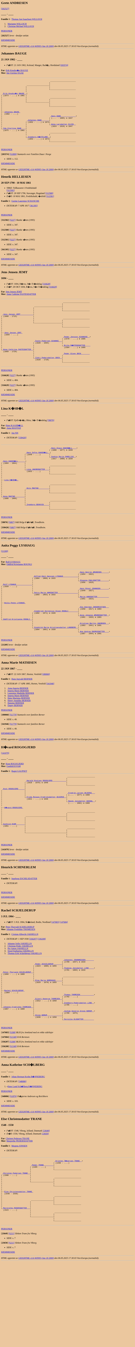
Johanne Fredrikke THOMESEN (21, 989)
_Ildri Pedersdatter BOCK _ (48, 380)
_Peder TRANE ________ (42, 1238)
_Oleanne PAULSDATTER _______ (94, 617)
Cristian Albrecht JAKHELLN (24, 994)
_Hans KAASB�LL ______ (14, 487)
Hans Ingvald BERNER (21, 727)
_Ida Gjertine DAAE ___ (14, 137)
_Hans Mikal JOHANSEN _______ (94, 627)
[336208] (42, 999)
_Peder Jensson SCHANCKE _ (76, 356)
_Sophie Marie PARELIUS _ (63, 482)
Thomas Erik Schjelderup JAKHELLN (25, 1013)
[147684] (64, 982)
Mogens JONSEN (19, 1219)
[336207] (33, 999)
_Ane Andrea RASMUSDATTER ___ (94, 679)
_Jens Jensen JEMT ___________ (17, 329)
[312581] (50, 208)
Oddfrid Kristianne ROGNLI (19, 599)
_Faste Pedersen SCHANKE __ (48, 361)
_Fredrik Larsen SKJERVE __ (81, 844)
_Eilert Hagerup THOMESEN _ (48, 1067)
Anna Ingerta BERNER (18, 736)
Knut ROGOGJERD (15, 811)
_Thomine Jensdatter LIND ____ (78, 1030)
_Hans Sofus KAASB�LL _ (38, 477)
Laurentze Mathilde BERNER (21, 741)
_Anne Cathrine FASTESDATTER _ (17, 370)
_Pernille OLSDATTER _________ (78, 1091)
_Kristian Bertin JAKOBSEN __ (94, 669)
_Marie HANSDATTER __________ (94, 637)
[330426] (22, 462)
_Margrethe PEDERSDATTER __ (16, 1290)
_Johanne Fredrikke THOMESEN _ (17, 1077)
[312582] (11, 202)
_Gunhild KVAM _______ (13, 881)
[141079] (5, 801)
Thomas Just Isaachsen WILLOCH (26, 19)
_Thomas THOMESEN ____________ (78, 1062)
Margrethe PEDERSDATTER (20, 1214)
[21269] (4, 586)
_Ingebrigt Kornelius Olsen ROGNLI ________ (55, 654)
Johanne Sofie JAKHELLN (20, 1004)
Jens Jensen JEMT (14, 303)
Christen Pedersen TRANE (17, 1211)
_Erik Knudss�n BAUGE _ (14, 96)
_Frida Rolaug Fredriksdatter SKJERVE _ (46, 849)
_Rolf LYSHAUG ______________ (17, 622)
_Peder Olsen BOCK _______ (76, 375)
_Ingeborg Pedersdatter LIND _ (78, 1072)
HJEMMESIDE (8, 40)
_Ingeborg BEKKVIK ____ (37, 538)
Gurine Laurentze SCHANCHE (25, 213)
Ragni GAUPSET (19, 819)
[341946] (50, 731)
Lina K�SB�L (11, 509)
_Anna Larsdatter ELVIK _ (63, 132)
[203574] (64, 65)
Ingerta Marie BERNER (18, 738)
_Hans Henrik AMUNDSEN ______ (94, 607)
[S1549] (13, 1110)
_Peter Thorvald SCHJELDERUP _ (17, 1035)
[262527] (5, 9)
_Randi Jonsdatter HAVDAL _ (81, 854)
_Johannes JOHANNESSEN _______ (78, 1020)
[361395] (34, 217)
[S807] (12, 557)
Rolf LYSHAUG (13, 597)
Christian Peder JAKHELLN (20, 1006)
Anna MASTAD (14, 452)
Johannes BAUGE (12, 118)
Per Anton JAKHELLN (18, 1008)
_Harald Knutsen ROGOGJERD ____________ (46, 829)
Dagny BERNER (15, 753)
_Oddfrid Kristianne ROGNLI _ (17, 664)
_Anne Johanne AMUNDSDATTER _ (94, 659)
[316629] (53, 299)
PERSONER (6, 31)
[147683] (55, 982)
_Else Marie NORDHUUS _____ (48, 1045)
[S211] (11, 1319)
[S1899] (13, 166)
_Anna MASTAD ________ (13, 528)
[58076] (50, 444)
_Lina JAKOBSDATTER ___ (37, 496)
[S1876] (13, 1169)
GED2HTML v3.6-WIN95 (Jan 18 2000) (36, 46)
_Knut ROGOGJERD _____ (13, 839)
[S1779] (13, 762)
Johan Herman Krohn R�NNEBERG (28, 1149)
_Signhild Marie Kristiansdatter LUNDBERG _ (55, 674)
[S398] (13, 1105)
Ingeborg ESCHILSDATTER (24, 939)
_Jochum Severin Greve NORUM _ (78, 1082)
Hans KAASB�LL (14, 449)
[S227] (13, 232)
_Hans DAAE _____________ (63, 123)
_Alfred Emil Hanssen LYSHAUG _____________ (55, 612)
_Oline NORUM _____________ (48, 1086)
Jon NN (14, 457)
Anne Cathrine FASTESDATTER (21, 306)
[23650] (45, 1206)
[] (5, 35)
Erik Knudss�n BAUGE (17, 70)
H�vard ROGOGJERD (13, 861)
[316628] (46, 296)
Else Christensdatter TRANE (18, 1270)
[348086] (22, 1154)
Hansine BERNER (16, 751)
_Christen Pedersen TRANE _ (16, 1248)
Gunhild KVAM (14, 814)
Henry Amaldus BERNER (19, 748)
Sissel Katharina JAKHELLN (21, 1011)
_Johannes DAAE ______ (38, 128)
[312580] (49, 205)
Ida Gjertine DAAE (15, 73)
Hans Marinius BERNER (19, 746)
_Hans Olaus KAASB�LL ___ (63, 472)
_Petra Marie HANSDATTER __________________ (55, 632)
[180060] (46, 722)
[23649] (46, 1203)
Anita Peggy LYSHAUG (15, 644)
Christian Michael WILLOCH (21, 26)
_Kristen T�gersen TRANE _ (68, 1233)
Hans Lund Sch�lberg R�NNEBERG (25, 1159)
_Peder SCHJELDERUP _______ (48, 1025)
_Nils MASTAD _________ (37, 519)
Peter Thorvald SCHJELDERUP (20, 987)
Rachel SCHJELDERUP (14, 1057)
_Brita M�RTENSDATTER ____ (77, 365)
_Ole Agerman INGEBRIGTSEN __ (94, 649)
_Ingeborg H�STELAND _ (38, 147)
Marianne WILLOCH (17, 24)
